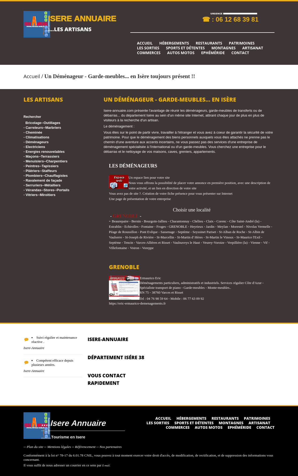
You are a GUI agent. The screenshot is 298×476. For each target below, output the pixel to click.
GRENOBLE (126, 216)
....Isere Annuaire (73, 422)
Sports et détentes (185, 48)
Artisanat (252, 48)
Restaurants (209, 43)
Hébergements (174, 43)
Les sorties (148, 48)
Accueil (144, 43)
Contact (240, 52)
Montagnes (223, 48)
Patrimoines (241, 43)
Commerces (148, 52)
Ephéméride (213, 52)
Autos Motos (180, 52)
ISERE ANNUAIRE (82, 18)
